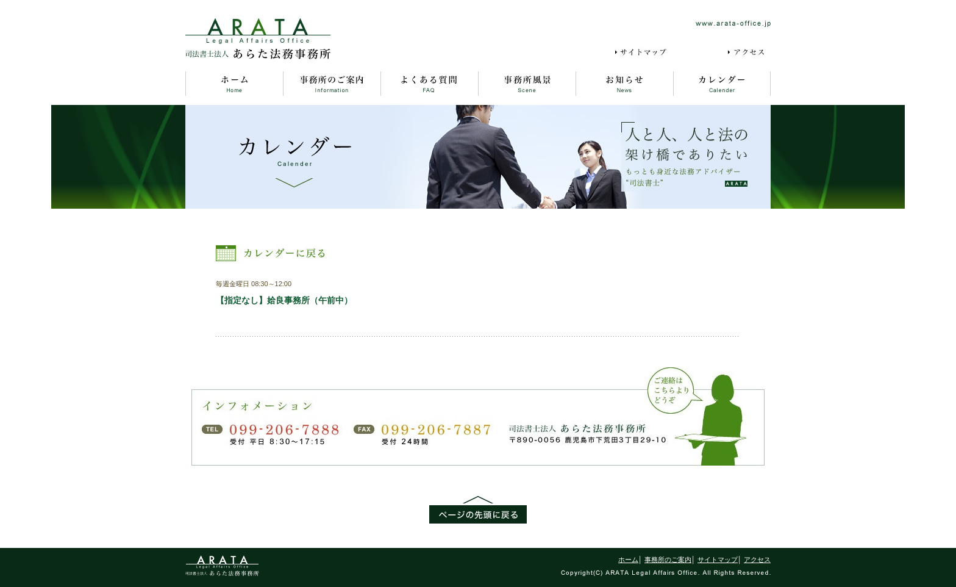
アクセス (749, 52)
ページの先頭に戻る (478, 510)
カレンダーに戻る (272, 253)
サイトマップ (643, 52)
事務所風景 (527, 83)
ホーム (234, 83)
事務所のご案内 (331, 83)
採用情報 (698, 52)
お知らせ (624, 83)
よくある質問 (429, 83)
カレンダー (722, 83)
